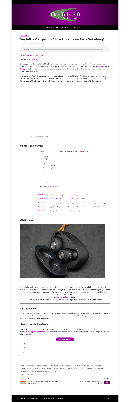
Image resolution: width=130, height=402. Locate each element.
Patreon (49, 368)
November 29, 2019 (84, 152)
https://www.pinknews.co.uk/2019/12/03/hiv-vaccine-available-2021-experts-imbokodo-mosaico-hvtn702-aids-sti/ (55, 199)
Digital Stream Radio (42, 365)
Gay (62, 365)
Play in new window (31, 55)
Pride (75, 368)
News (43, 368)
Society (81, 368)
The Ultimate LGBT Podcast (42, 371)
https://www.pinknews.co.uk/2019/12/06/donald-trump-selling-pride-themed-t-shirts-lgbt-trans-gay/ (51, 211)
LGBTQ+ (23, 368)
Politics (70, 368)
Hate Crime (77, 365)
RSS (33, 59)
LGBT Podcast (98, 365)
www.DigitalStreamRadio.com (37, 332)
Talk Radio (23, 371)
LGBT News (90, 365)
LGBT (83, 365)
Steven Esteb (89, 368)
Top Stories (54, 371)
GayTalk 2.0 (68, 365)
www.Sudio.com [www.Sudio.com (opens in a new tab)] (64, 297)
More (37, 59)
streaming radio (99, 368)
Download (42, 55)
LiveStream (37, 368)
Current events (30, 365)
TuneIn (29, 59)
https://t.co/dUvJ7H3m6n (51, 186)
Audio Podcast (25, 35)
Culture (22, 365)
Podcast (56, 368)
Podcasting (63, 368)
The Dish (30, 371)
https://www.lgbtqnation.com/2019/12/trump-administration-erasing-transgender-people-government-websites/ (55, 195)
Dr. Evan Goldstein (54, 365)
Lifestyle (29, 368)
